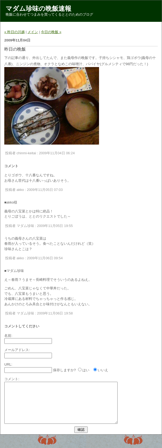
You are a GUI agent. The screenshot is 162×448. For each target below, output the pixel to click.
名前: (8, 336)
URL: (8, 364)
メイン (32, 32)
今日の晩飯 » (51, 32)
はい (85, 370)
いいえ (103, 370)
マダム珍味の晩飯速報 (38, 8)
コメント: (11, 379)
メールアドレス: (17, 350)
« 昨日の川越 (14, 32)
